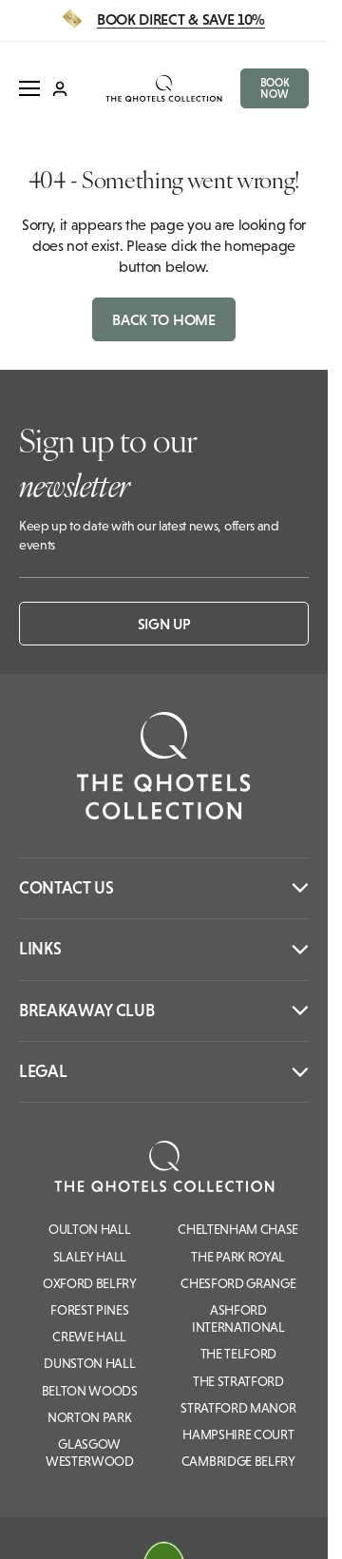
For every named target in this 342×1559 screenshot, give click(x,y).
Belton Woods (90, 1390)
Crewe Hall (89, 1336)
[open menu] (29, 88)
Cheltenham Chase (238, 1229)
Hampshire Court (238, 1434)
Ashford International (238, 1318)
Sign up (164, 623)
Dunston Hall (89, 1363)
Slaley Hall (89, 1256)
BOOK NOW (275, 88)
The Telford (238, 1353)
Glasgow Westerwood (90, 1452)
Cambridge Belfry (238, 1461)
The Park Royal (238, 1256)
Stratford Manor (237, 1407)
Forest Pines (89, 1310)
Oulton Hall (89, 1229)
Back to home (163, 319)
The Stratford (238, 1381)
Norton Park (89, 1417)
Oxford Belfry (90, 1283)
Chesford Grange (237, 1283)
